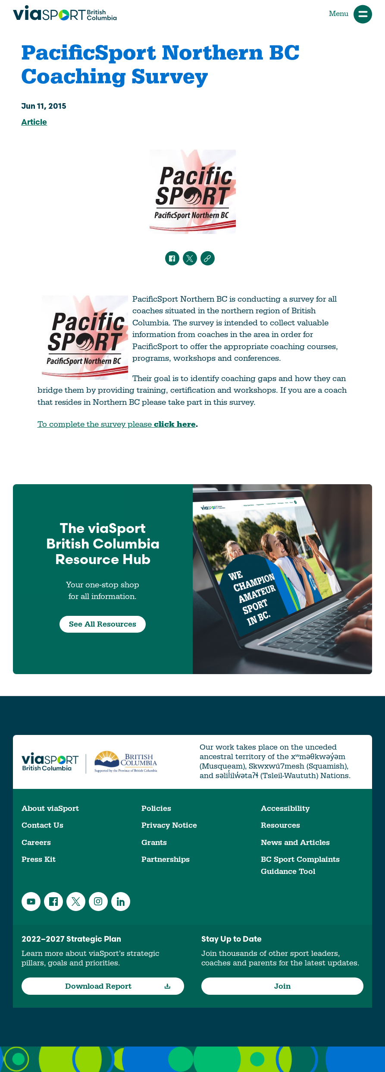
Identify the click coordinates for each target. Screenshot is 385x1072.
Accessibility (285, 808)
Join (282, 986)
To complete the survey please (117, 424)
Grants (154, 843)
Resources (280, 825)
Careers (36, 843)
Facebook (53, 901)
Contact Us (42, 825)
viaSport (65, 13)
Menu (350, 14)
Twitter (75, 901)
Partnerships (165, 859)
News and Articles (295, 843)
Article (34, 123)
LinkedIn (120, 901)
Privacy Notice (169, 825)
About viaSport (50, 808)
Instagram (98, 901)
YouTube (31, 901)
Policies (156, 808)
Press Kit (39, 859)
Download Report (117, 986)
